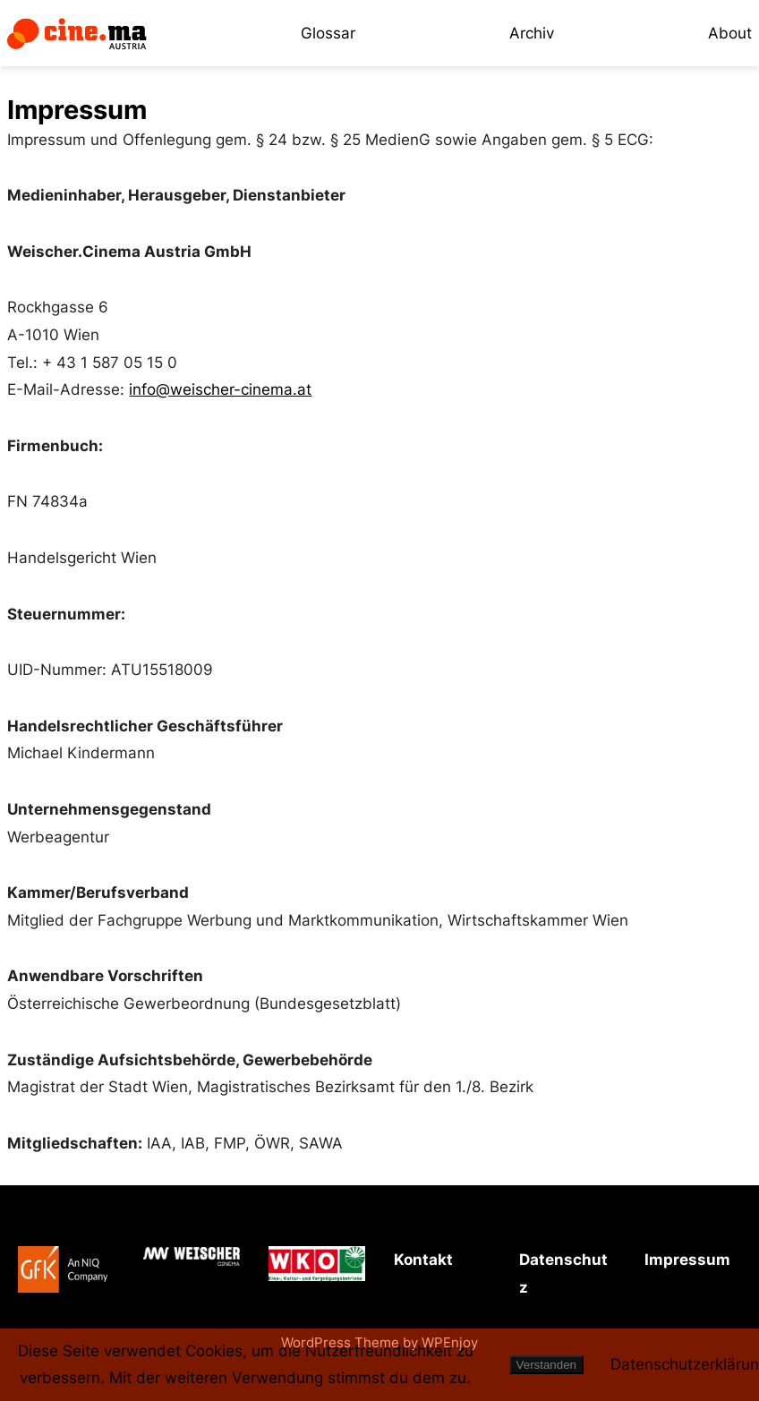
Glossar (328, 33)
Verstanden (546, 1364)
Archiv (531, 33)
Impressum (687, 1260)
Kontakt (423, 1260)
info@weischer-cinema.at (220, 389)
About (730, 33)
